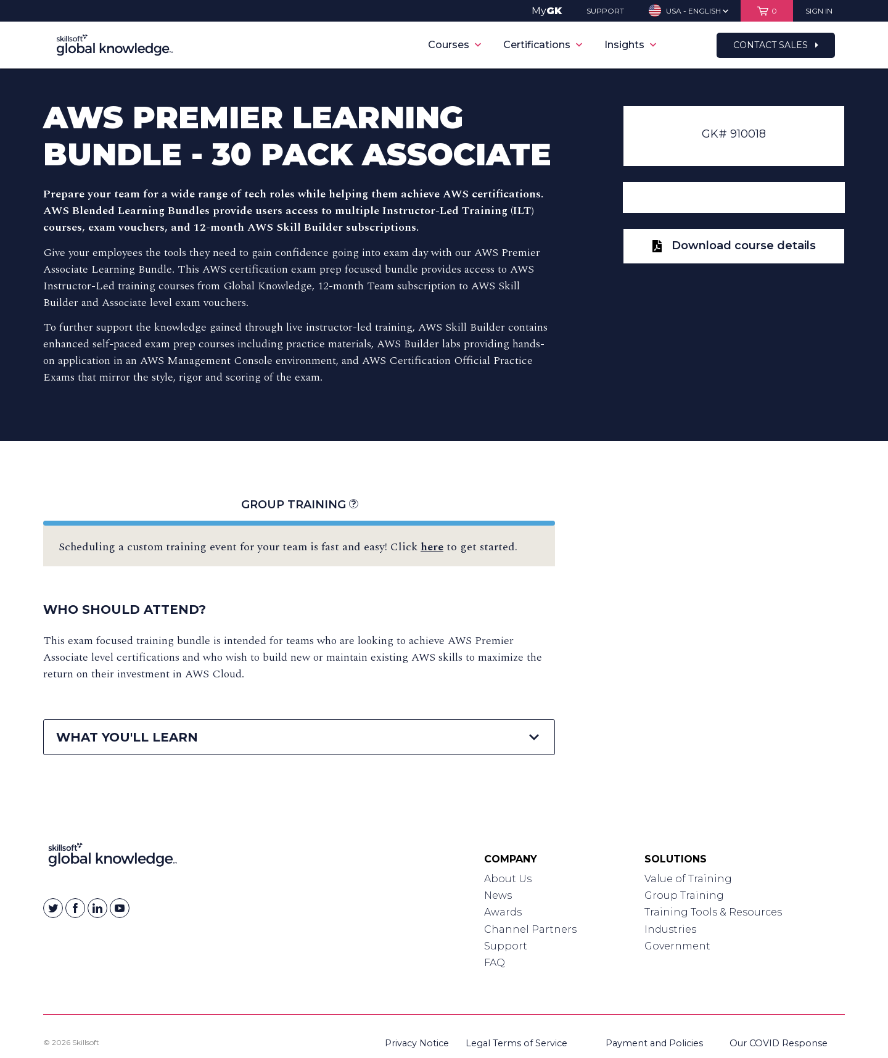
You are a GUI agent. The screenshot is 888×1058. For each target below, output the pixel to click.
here (432, 547)
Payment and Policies (654, 1043)
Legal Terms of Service (516, 1043)
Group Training (299, 505)
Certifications (542, 45)
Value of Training (688, 879)
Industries (670, 929)
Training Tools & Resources (713, 912)
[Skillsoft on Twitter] (53, 908)
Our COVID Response (779, 1043)
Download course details (734, 245)
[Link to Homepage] (112, 857)
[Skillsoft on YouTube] (120, 908)
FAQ (494, 963)
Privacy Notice (417, 1043)
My (547, 11)
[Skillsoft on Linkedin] (97, 908)
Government (677, 946)
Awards (503, 912)
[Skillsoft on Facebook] (75, 908)
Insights (630, 45)
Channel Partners (530, 929)
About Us (508, 879)
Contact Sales (775, 45)
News (498, 895)
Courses (454, 45)
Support (505, 946)
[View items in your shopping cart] (767, 11)
